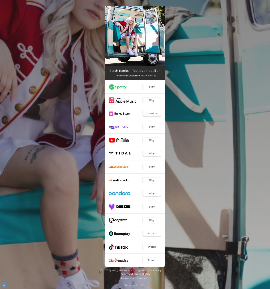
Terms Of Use (141, 273)
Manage (124, 278)
